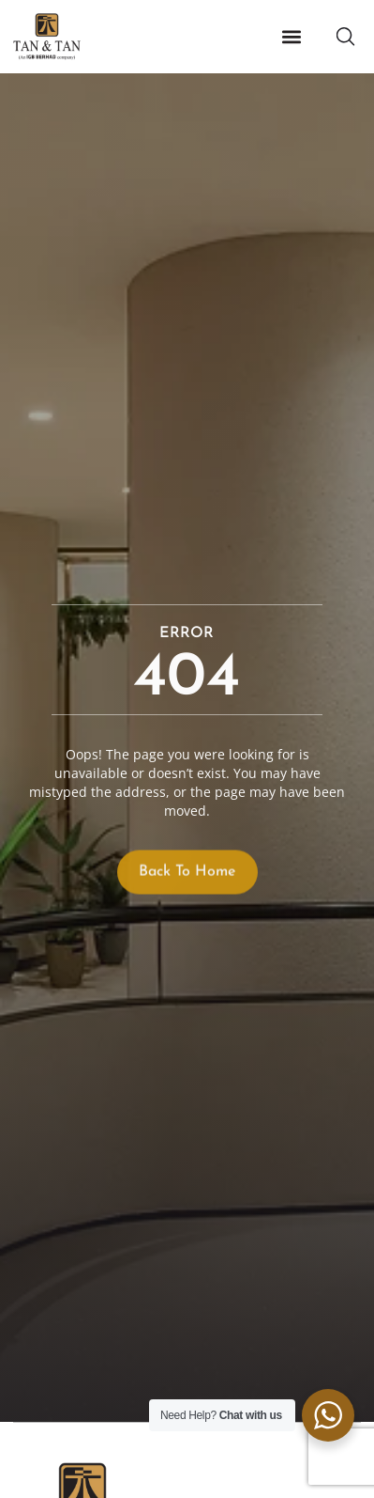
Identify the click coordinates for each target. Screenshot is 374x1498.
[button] (291, 37)
